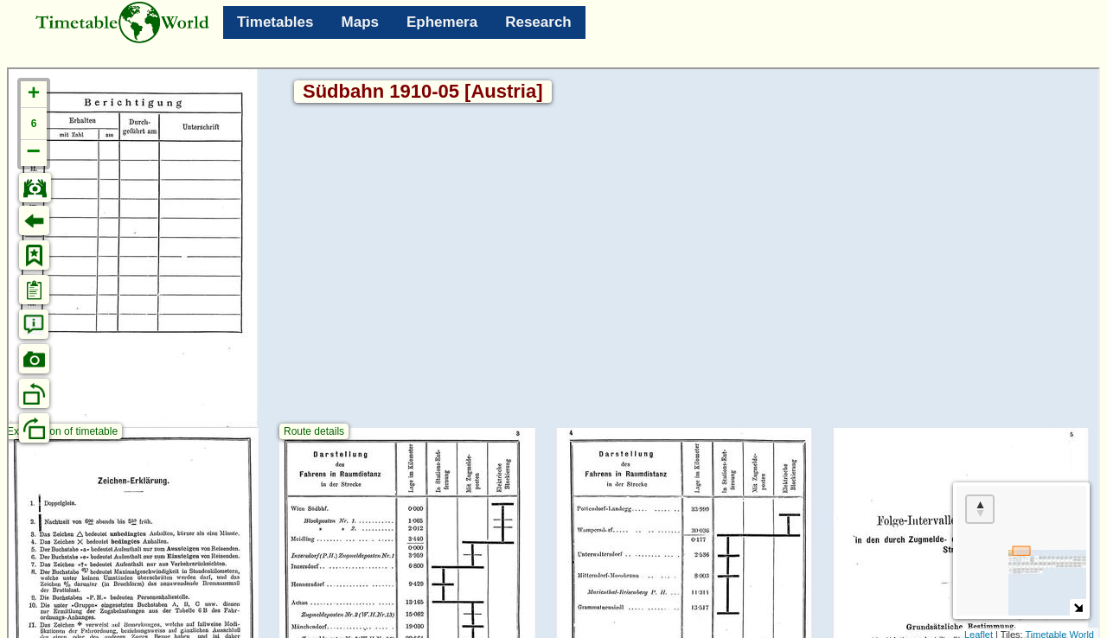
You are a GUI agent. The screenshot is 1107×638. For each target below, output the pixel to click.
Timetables (275, 22)
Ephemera (441, 22)
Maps (360, 22)
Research (538, 22)
